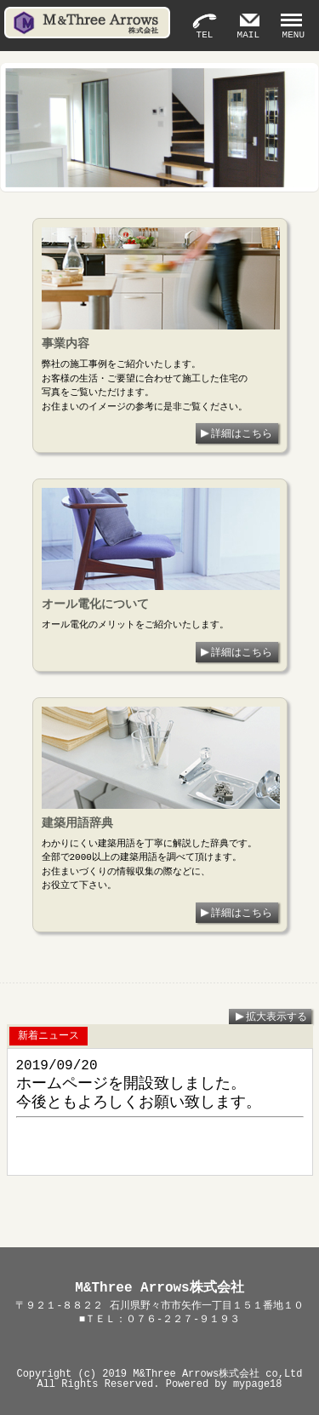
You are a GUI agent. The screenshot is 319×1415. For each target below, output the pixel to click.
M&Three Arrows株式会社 (196, 1373)
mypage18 (257, 1384)
